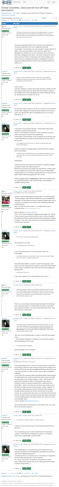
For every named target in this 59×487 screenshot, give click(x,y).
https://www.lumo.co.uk (31, 401)
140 (32, 20)
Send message (5, 31)
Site (25, 2)
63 (12, 20)
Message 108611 (17, 318)
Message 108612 (17, 358)
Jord (4, 191)
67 (22, 20)
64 (14, 20)
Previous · (4, 20)
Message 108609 (17, 285)
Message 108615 (17, 444)
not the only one (32, 212)
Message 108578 (17, 191)
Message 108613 (17, 415)
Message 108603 (17, 230)
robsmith (4, 71)
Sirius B (4, 123)
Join (48, 2)
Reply (24, 67)
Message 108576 (17, 103)
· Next (36, 20)
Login (53, 2)
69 (28, 20)
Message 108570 (17, 26)
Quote (29, 67)
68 (25, 20)
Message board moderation (8, 15)
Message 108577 (17, 123)
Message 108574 (17, 71)
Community (17, 2)
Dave (4, 26)
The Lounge (16, 13)
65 (17, 20)
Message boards (6, 13)
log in (20, 18)
